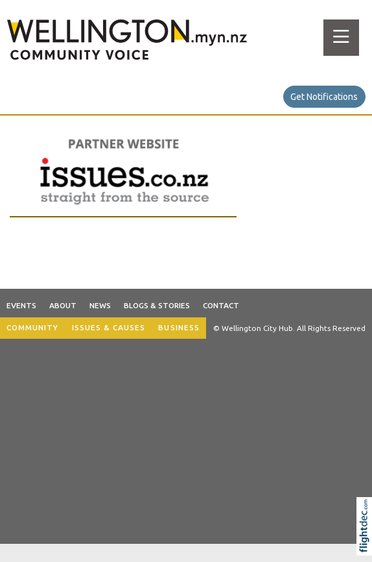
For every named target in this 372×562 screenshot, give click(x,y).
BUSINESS (178, 327)
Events (21, 305)
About (62, 305)
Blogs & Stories (157, 305)
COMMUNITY (32, 327)
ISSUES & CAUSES (109, 327)
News (100, 305)
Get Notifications (324, 97)
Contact (221, 305)
